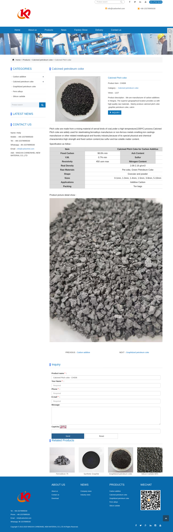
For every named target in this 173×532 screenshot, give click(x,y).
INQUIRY (115, 112)
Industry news (85, 495)
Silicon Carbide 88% (149, 474)
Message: (56, 405)
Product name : (59, 373)
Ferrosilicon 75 (62, 474)
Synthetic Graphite (91, 474)
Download (55, 498)
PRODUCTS (116, 484)
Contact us (116, 30)
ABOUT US (58, 484)
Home (17, 30)
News (63, 30)
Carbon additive (83, 352)
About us (32, 30)
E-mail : (56, 397)
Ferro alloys (18, 91)
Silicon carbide (19, 96)
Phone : (56, 389)
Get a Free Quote (156, 2)
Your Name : (58, 381)
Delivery (99, 30)
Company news (86, 491)
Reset (101, 436)
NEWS (85, 484)
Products (49, 30)
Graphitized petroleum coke (137, 352)
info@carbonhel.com (116, 8)
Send (68, 436)
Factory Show (80, 30)
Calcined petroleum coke (42, 60)
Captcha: (56, 427)
